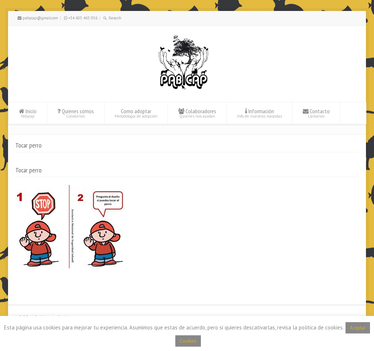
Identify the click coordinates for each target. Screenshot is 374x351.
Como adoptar (136, 113)
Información (259, 113)
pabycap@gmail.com (38, 17)
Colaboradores (197, 113)
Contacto (316, 113)
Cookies (188, 341)
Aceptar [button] (358, 328)
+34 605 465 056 (81, 17)
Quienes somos (75, 113)
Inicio (28, 113)
